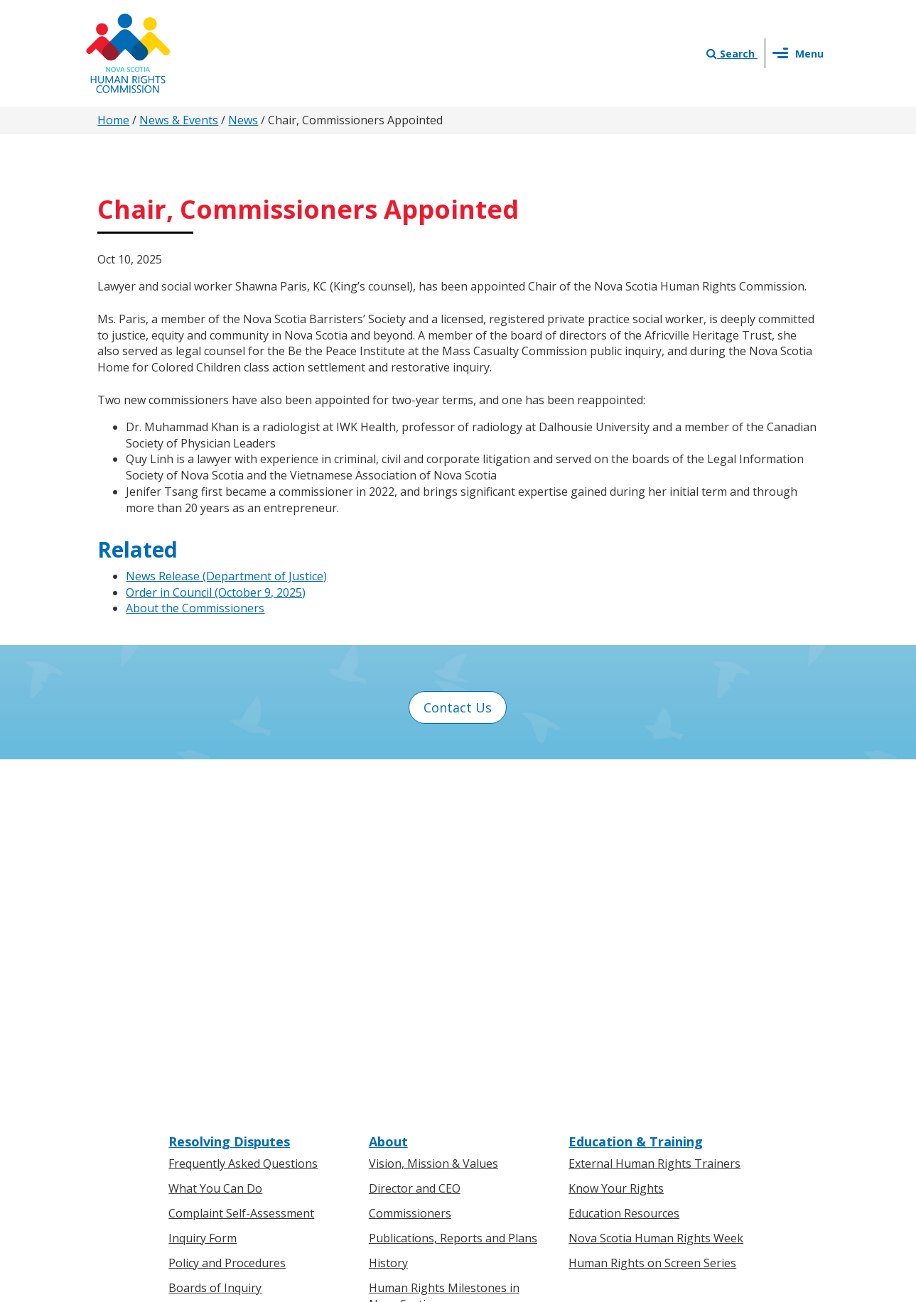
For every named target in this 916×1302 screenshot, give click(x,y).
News (243, 120)
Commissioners (410, 866)
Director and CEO (414, 842)
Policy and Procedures (227, 915)
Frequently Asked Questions (243, 817)
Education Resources (624, 866)
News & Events (178, 120)
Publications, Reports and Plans (453, 891)
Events (386, 1106)
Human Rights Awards (428, 981)
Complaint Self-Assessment (241, 866)
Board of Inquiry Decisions (239, 965)
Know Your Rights (616, 842)
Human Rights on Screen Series (652, 915)
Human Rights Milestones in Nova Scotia (444, 949)
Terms (573, 1151)
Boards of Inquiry (215, 940)
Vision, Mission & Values (433, 817)
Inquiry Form (202, 891)
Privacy (525, 1151)
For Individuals (207, 1056)
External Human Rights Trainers (654, 817)
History (388, 915)
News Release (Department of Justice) (226, 576)
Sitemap (624, 1151)
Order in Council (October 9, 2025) (216, 592)
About (388, 794)
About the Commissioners (195, 608)
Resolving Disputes (229, 794)
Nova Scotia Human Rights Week (656, 891)
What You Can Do (215, 842)
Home (113, 120)
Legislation (197, 1106)
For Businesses (208, 1081)
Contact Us (458, 707)
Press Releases (408, 1056)
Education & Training (636, 794)
